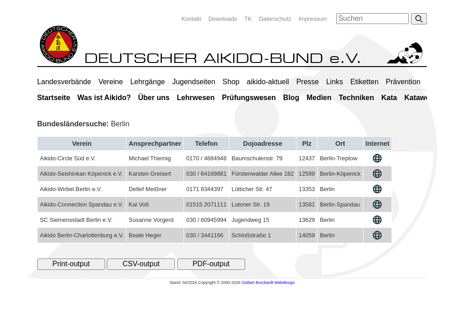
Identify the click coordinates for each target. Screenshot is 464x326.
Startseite (53, 97)
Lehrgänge (147, 82)
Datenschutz (275, 18)
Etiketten (364, 82)
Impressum (313, 18)
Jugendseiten (193, 82)
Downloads (222, 18)
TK (247, 18)
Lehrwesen (196, 97)
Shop (230, 82)
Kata (389, 97)
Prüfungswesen (249, 97)
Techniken (356, 97)
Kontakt (191, 18)
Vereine (110, 82)
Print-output (71, 264)
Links (334, 82)
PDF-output (211, 264)
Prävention (403, 82)
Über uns (153, 97)
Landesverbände (64, 82)
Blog (291, 97)
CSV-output (141, 264)
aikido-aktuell (267, 82)
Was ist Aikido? (104, 97)
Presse (307, 82)
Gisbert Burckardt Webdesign (268, 282)
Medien (318, 97)
